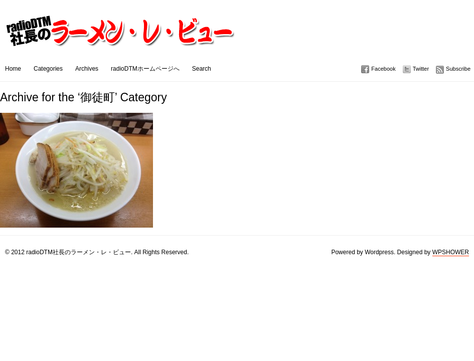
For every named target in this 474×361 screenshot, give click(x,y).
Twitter (421, 69)
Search (201, 68)
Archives (86, 68)
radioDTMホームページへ (145, 68)
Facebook (383, 69)
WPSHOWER (450, 252)
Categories (48, 68)
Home (13, 68)
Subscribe (458, 69)
